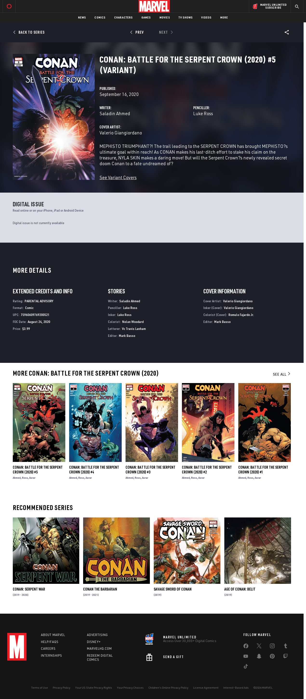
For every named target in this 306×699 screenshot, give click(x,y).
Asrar (32, 477)
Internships (51, 655)
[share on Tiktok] (245, 667)
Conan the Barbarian (100, 589)
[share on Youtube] (245, 657)
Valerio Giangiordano (121, 132)
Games (146, 17)
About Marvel (53, 635)
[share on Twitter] (259, 646)
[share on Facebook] (245, 647)
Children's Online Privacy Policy (168, 687)
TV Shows (186, 17)
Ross (25, 477)
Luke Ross (203, 113)
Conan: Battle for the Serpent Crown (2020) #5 (38, 469)
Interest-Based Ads (236, 687)
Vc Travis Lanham (134, 329)
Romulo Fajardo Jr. (241, 315)
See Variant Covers (118, 177)
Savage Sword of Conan (173, 589)
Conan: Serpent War (29, 589)
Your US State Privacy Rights (93, 687)
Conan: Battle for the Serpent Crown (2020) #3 (150, 469)
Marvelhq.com (99, 648)
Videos (206, 17)
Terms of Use (39, 687)
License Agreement (206, 687)
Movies (165, 17)
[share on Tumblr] (285, 646)
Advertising (97, 635)
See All (282, 374)
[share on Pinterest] (272, 657)
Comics (99, 17)
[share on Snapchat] (259, 657)
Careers (48, 648)
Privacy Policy (61, 687)
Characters (123, 17)
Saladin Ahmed (115, 113)
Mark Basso (127, 336)
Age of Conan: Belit (239, 589)
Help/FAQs (50, 642)
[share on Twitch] (285, 657)
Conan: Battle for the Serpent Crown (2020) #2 (207, 469)
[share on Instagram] (272, 646)
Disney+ (94, 642)
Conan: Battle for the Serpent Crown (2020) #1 (263, 469)
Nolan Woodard (133, 322)
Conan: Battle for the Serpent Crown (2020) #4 (94, 469)
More (224, 17)
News (82, 17)
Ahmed (17, 477)
